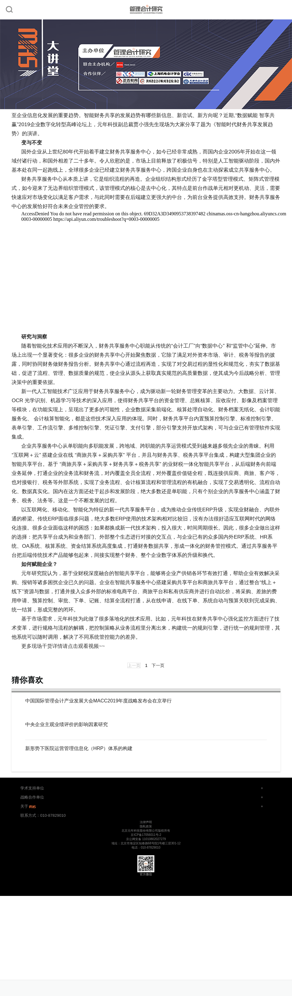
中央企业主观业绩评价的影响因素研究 (66, 724)
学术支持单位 (32, 788)
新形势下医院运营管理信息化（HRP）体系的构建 (79, 748)
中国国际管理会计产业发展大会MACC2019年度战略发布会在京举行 (98, 700)
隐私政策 (146, 826)
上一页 (134, 665)
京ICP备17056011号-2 (146, 834)
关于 (28, 806)
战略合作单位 (32, 797)
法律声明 (146, 822)
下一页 (158, 665)
